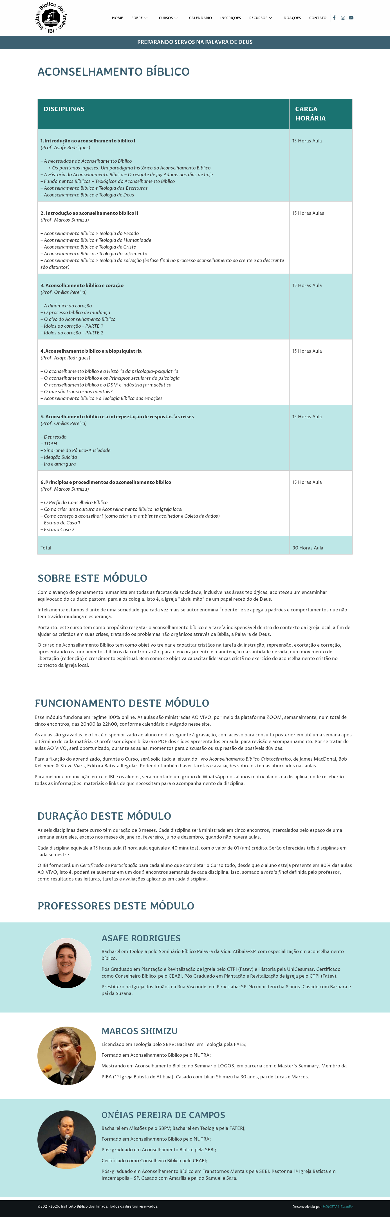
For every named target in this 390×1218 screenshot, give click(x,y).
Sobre (140, 18)
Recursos (262, 18)
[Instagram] (342, 18)
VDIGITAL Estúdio (338, 1207)
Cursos (169, 18)
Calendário (200, 18)
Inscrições (231, 18)
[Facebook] (334, 18)
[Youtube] (351, 18)
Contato (318, 18)
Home (117, 18)
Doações (292, 18)
